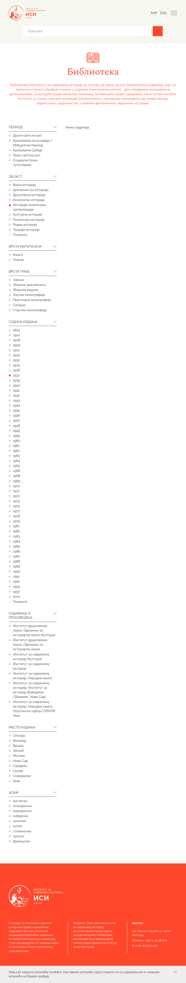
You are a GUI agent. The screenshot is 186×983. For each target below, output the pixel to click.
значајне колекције (63, 99)
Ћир (154, 13)
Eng (163, 13)
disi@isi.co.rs (150, 945)
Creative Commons (22, 939)
